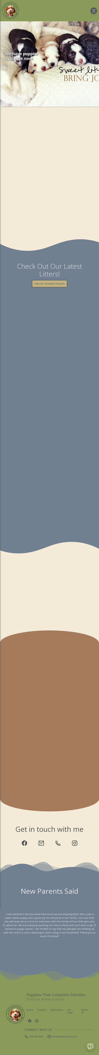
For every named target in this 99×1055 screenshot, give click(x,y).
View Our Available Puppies (49, 283)
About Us (84, 1011)
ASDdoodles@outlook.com (62, 1036)
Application (56, 1009)
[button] (4, 925)
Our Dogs (70, 1011)
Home (30, 1009)
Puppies (41, 1009)
